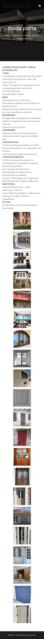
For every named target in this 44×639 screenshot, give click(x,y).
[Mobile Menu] (40, 6)
